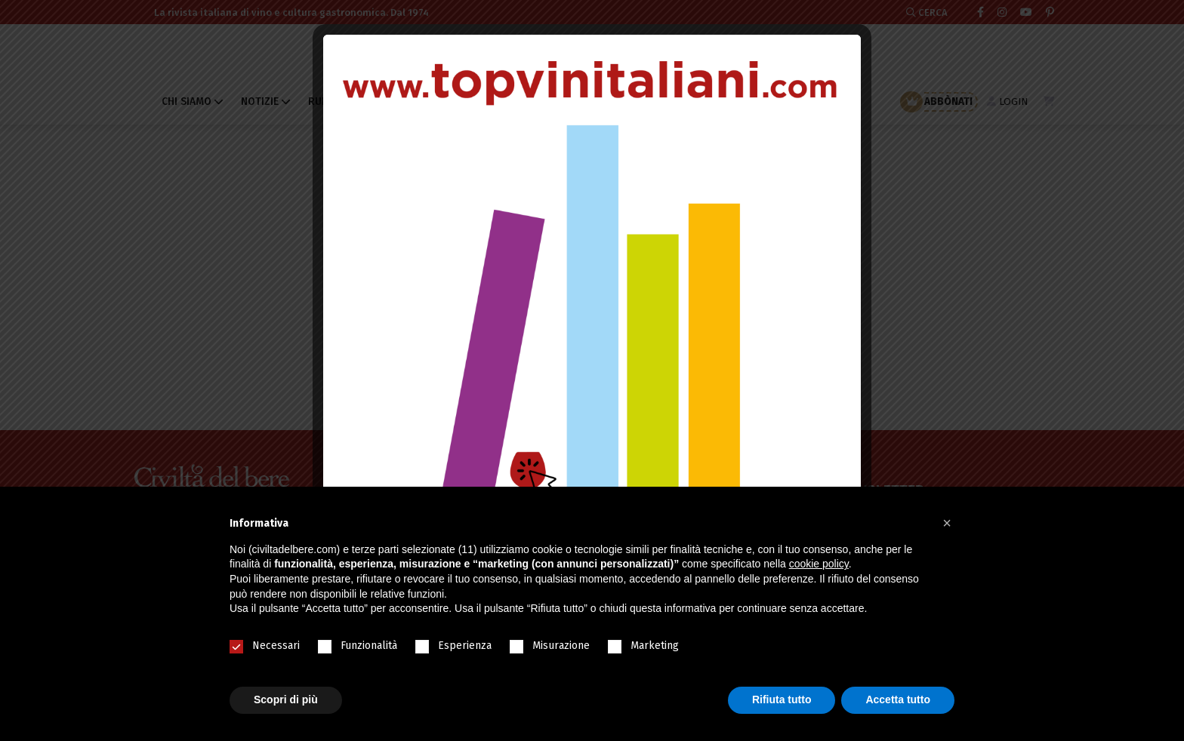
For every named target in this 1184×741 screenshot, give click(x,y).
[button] (947, 523)
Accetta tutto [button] (897, 699)
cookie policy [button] (819, 564)
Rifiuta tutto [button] (782, 699)
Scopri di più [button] (286, 699)
